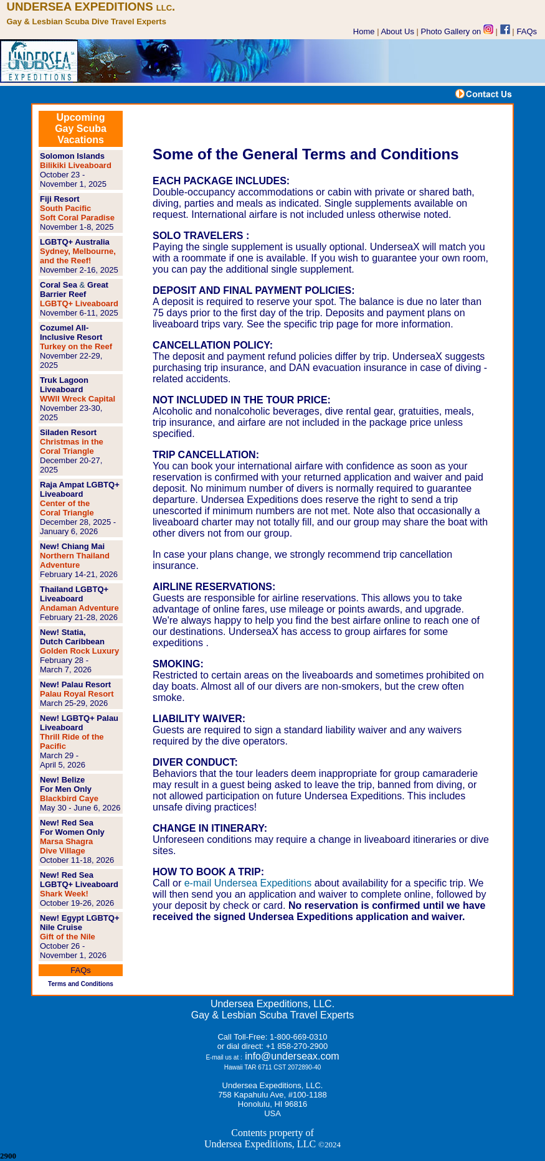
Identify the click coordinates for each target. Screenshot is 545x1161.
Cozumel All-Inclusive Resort (71, 332)
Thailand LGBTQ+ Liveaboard (74, 594)
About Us (397, 31)
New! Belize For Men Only (66, 784)
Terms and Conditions (80, 983)
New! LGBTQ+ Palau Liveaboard (79, 722)
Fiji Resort (60, 199)
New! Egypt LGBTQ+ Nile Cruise (79, 922)
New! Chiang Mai (72, 546)
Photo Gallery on (457, 31)
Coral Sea (58, 284)
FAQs (527, 31)
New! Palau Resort (75, 684)
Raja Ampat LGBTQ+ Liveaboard (80, 489)
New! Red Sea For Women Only (72, 827)
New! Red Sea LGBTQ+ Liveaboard (79, 879)
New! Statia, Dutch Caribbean (72, 637)
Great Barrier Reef (74, 289)
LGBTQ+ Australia (75, 242)
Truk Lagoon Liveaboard (64, 384)
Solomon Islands (72, 156)
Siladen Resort (68, 432)
